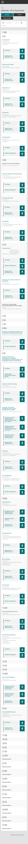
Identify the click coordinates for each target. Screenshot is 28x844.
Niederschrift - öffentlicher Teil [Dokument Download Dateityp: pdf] (9, 56)
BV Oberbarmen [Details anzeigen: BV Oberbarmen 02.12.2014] (6, 137)
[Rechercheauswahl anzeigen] (2, 8)
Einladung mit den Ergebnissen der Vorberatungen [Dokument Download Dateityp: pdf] (9, 436)
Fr (5, 316)
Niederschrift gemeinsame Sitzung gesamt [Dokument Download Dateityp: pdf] (10, 375)
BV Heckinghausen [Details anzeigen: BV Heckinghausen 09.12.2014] (7, 475)
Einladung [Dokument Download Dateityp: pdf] (7, 50)
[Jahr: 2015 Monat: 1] (21, 22)
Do (5, 244)
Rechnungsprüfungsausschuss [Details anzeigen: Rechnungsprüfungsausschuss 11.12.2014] (10, 611)
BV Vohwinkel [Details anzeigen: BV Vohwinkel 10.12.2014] (5, 585)
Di (5, 36)
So (5, 324)
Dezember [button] (9, 23)
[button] (22, 51)
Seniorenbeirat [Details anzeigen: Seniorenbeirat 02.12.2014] (6, 40)
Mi (5, 160)
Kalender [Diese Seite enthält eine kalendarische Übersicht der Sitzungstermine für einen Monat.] (7, 14)
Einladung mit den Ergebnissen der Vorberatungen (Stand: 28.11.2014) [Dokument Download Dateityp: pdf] (11, 419)
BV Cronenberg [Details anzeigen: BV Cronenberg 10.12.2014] (6, 559)
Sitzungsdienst (19, 835)
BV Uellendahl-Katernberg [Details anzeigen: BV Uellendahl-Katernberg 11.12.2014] (8, 634)
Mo (5, 32)
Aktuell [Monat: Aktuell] (4, 25)
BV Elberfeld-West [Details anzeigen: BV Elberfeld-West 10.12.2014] (6, 533)
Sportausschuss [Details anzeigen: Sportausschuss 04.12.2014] (6, 248)
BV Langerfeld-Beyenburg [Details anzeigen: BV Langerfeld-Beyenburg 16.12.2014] (8, 712)
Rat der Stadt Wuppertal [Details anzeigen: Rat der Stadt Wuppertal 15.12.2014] (8, 677)
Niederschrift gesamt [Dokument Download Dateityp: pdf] (10, 153)
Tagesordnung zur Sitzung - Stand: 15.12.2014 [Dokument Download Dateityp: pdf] (9, 695)
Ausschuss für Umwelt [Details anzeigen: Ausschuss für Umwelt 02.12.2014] (8, 64)
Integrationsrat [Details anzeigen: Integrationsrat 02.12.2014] (6, 88)
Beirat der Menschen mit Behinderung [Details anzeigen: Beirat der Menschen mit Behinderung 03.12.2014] (12, 174)
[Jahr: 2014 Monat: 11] (3, 22)
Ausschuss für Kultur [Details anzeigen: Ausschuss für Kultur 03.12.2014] (7, 198)
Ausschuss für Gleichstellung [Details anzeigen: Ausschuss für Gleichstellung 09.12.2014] (9, 384)
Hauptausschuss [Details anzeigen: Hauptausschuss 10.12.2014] (6, 502)
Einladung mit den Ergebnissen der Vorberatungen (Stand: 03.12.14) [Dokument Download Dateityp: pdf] (11, 428)
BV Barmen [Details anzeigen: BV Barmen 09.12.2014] (5, 451)
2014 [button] (17, 23)
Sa (5, 320)
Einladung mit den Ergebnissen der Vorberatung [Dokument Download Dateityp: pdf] (9, 687)
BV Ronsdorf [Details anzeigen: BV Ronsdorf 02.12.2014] (5, 112)
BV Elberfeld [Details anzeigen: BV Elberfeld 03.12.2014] (5, 221)
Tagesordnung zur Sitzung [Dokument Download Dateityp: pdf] (9, 519)
